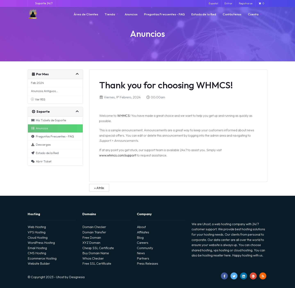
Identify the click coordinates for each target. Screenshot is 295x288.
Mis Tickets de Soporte (48, 120)
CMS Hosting (37, 253)
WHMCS (123, 116)
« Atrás (99, 188)
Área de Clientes (86, 14)
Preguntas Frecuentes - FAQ (164, 14)
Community (145, 248)
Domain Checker (94, 227)
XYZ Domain (91, 243)
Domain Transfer (94, 232)
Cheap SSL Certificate (98, 248)
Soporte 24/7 (44, 3)
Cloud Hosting (38, 237)
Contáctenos (232, 14)
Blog (140, 237)
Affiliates (143, 232)
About (141, 227)
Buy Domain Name (95, 253)
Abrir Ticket (41, 161)
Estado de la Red (203, 14)
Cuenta (253, 14)
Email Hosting (37, 248)
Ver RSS (38, 99)
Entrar (229, 3)
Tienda (110, 14)
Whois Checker (93, 258)
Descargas (41, 144)
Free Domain (91, 237)
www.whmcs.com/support (117, 155)
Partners (143, 258)
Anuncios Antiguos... (44, 91)
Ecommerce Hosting (42, 258)
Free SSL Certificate (96, 263)
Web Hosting (37, 227)
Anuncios (131, 14)
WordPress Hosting (41, 243)
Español (213, 3)
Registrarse (245, 3)
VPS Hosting (36, 232)
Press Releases (147, 263)
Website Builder (39, 263)
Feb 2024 (37, 83)
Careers (142, 243)
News (141, 253)
